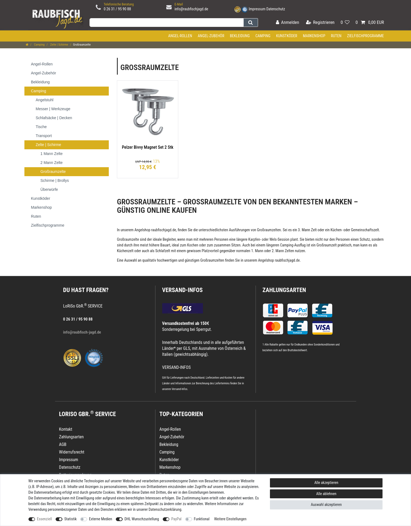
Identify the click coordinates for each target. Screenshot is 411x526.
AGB (62, 444)
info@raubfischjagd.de (191, 9)
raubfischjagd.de (163, 230)
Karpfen (254, 239)
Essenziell (44, 519)
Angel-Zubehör (211, 36)
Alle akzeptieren (326, 482)
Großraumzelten (269, 230)
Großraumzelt (326, 245)
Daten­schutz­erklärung (165, 509)
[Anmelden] (287, 23)
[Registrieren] (320, 23)
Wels (273, 239)
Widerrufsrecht (71, 452)
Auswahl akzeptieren (326, 504)
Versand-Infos (179, 389)
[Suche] (250, 22)
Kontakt (65, 429)
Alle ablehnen (326, 494)
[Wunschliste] (344, 23)
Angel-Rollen (180, 36)
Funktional (202, 519)
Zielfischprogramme (365, 36)
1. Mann (257, 251)
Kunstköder (286, 36)
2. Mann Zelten (283, 251)
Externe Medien (100, 519)
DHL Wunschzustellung (142, 519)
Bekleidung (240, 36)
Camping (262, 36)
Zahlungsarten (284, 290)
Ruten (336, 36)
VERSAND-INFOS (182, 290)
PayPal (176, 519)
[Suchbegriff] (167, 22)
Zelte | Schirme (59, 44)
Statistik (70, 519)
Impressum (257, 9)
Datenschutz (275, 9)
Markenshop (314, 36)
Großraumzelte (128, 239)
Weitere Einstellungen (230, 519)
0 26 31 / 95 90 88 (117, 9)
